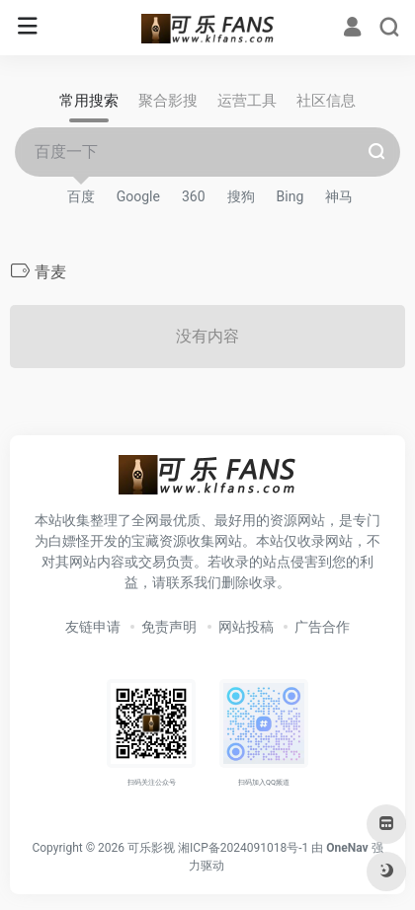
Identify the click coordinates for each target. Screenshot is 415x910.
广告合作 (322, 627)
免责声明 (169, 627)
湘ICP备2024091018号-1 (243, 848)
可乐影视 (151, 848)
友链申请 (93, 627)
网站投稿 (246, 627)
